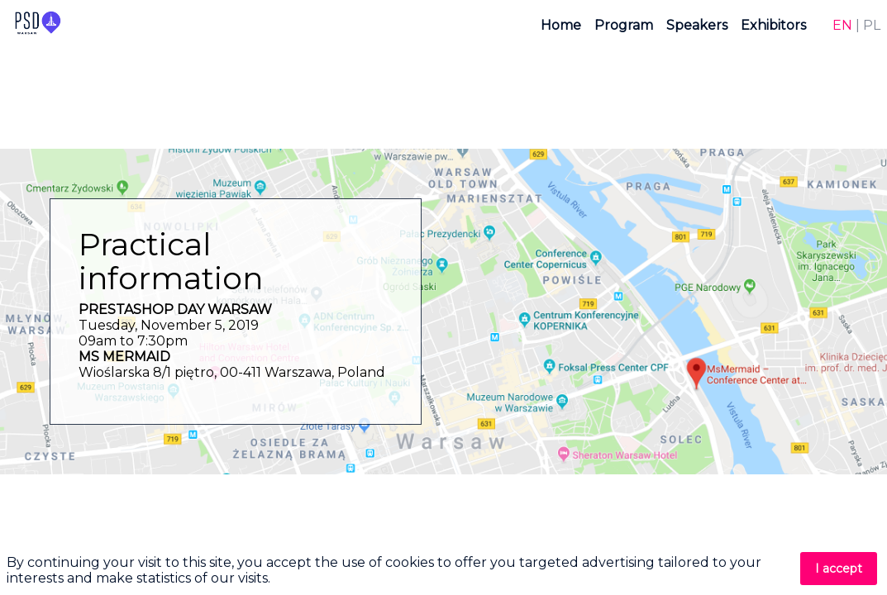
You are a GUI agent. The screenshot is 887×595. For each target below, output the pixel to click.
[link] (561, 25)
